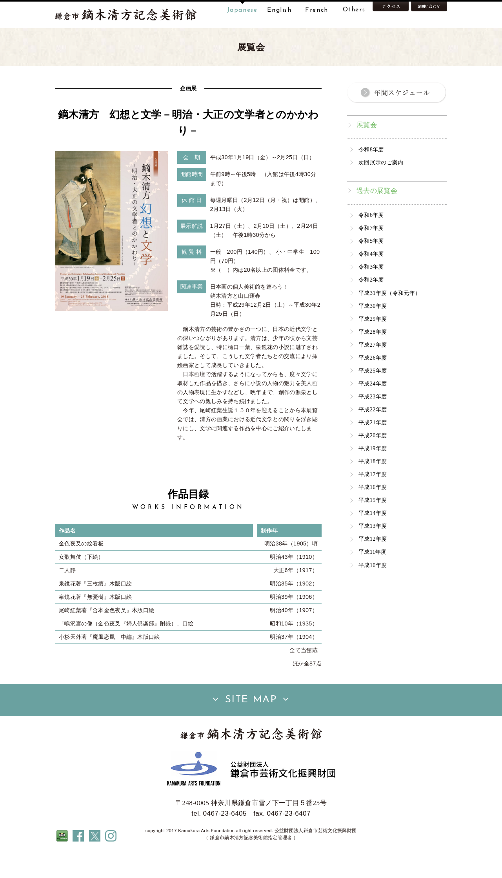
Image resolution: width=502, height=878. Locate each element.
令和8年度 (371, 174)
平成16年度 (372, 512)
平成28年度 (372, 356)
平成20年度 (372, 460)
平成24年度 (372, 408)
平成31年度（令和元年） (389, 317)
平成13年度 (372, 550)
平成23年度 (372, 421)
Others (354, 10)
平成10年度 (372, 590)
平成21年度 (372, 447)
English (279, 10)
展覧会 (366, 149)
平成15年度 (372, 525)
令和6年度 (371, 239)
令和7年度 (371, 252)
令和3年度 (371, 291)
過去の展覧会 (376, 215)
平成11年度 (372, 577)
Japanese (242, 10)
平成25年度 (372, 395)
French (316, 10)
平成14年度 (372, 537)
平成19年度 (372, 473)
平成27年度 (372, 369)
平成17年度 (372, 499)
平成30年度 (372, 330)
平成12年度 (372, 563)
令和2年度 (371, 305)
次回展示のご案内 (381, 187)
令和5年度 (371, 265)
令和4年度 (371, 278)
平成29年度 (372, 343)
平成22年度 (372, 434)
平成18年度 (372, 486)
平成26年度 (372, 382)
